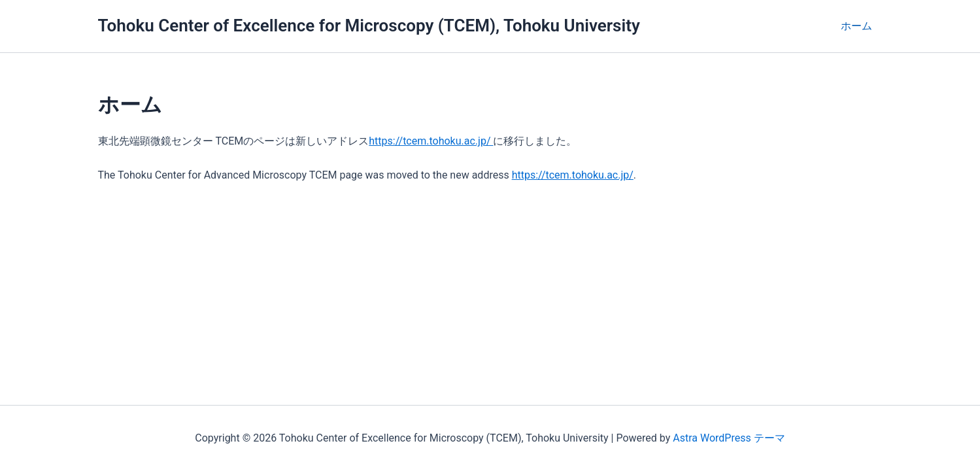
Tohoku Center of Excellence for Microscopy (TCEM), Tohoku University (369, 25)
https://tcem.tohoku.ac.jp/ (431, 141)
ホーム (856, 26)
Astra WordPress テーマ (729, 438)
